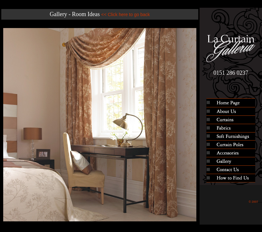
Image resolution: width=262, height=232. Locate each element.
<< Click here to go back (125, 14)
